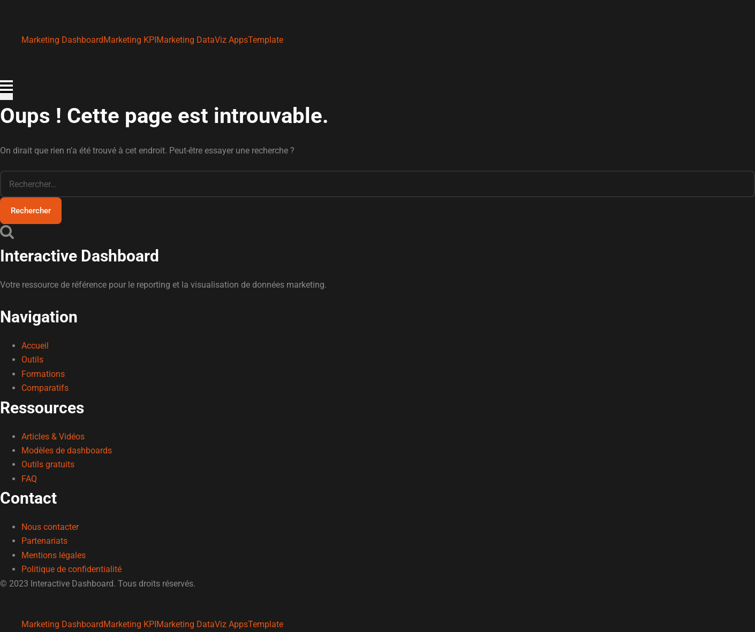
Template (265, 40)
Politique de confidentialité (71, 569)
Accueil (35, 346)
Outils (32, 359)
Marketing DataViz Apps (202, 40)
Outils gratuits (47, 464)
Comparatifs (45, 388)
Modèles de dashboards (66, 450)
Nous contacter (50, 527)
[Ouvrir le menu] (6, 89)
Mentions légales (53, 555)
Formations (43, 374)
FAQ (29, 479)
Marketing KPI (129, 40)
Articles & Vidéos (53, 436)
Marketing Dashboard (62, 40)
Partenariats (44, 541)
